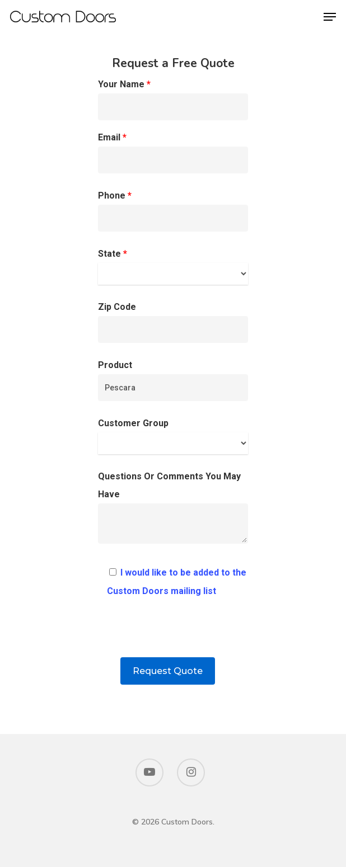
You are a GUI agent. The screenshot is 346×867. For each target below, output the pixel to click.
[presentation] (173, 635)
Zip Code (173, 322)
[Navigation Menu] (330, 16)
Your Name (173, 99)
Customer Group (173, 436)
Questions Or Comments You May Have (173, 510)
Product (173, 380)
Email (173, 152)
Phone (173, 211)
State (173, 266)
